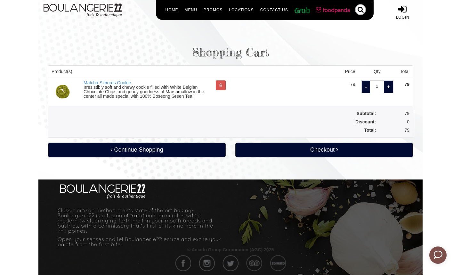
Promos (213, 10)
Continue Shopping (136, 149)
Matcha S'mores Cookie (107, 82)
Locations (241, 10)
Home (172, 10)
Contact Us (274, 10)
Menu (191, 10)
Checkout (324, 149)
